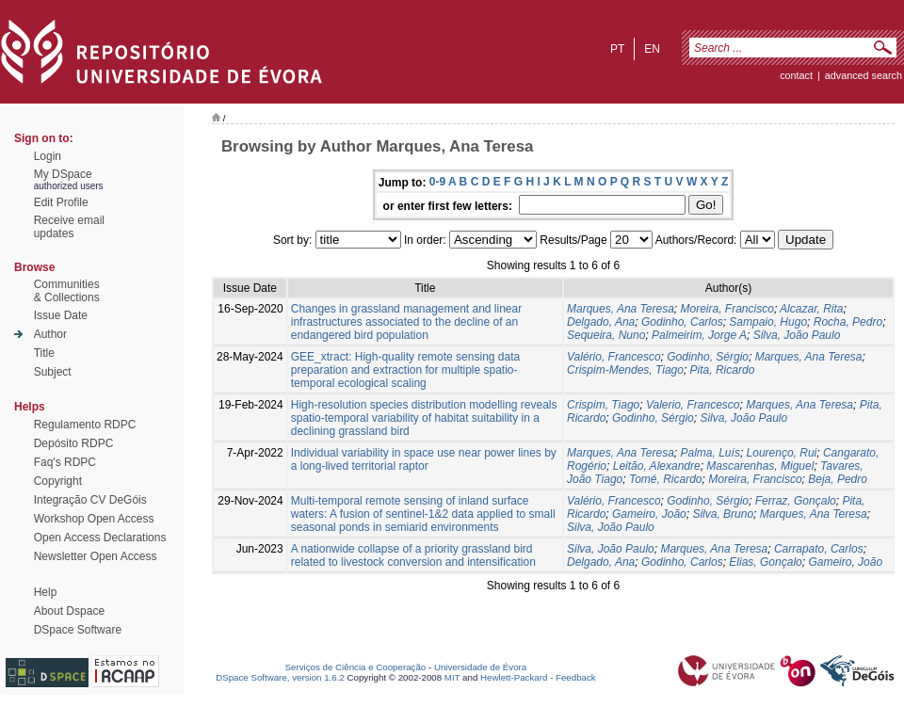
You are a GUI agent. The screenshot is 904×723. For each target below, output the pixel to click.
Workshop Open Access (94, 518)
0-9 (437, 181)
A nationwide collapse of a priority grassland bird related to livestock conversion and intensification (413, 555)
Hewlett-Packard (513, 677)
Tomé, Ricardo (665, 479)
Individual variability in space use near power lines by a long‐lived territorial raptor (424, 459)
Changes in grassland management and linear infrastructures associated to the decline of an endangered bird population (407, 322)
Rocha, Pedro (848, 322)
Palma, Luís (710, 452)
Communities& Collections (67, 291)
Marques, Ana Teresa (620, 308)
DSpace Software (77, 629)
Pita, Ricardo (722, 370)
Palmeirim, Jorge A (699, 335)
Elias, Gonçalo (765, 562)
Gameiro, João (649, 514)
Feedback (576, 677)
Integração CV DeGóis (90, 499)
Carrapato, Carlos (819, 548)
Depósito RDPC (74, 443)
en (652, 49)
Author (50, 334)
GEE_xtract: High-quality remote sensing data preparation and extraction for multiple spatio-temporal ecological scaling (405, 370)
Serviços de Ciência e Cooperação (356, 667)
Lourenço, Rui (782, 452)
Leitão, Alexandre (657, 466)
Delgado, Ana (601, 322)
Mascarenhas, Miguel (760, 466)
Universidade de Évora (480, 667)
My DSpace (63, 174)
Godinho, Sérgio (708, 356)
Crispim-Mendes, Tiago (625, 370)
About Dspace (69, 611)
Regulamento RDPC (85, 424)
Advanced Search (863, 75)
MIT (452, 677)
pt (617, 49)
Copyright (58, 481)
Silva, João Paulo (797, 335)
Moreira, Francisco (727, 308)
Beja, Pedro (837, 479)
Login (47, 156)
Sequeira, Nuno (606, 335)
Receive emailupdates (69, 227)
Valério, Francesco (614, 356)
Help (45, 592)
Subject (53, 371)
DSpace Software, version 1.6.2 (280, 677)
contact (796, 75)
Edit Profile (61, 202)
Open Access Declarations (100, 537)
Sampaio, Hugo (768, 322)
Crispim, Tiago (603, 404)
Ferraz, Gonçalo (795, 500)
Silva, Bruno (722, 514)
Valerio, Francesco (693, 404)
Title (44, 353)
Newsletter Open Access (95, 556)
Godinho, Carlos (682, 322)
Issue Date (61, 315)
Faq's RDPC (65, 462)
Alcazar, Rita (811, 308)
